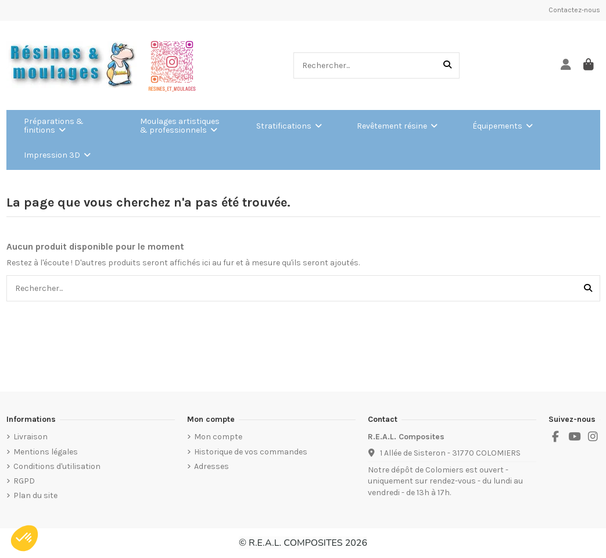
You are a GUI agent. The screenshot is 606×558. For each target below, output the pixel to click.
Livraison (30, 437)
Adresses (211, 466)
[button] (24, 538)
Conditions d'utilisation (57, 466)
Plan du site (35, 495)
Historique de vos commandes (250, 452)
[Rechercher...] (447, 65)
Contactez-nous (574, 10)
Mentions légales (45, 452)
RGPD (24, 481)
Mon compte (218, 437)
